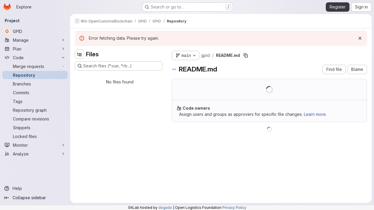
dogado (165, 207)
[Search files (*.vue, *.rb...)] (118, 66)
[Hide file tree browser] (79, 54)
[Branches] (35, 84)
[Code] (35, 57)
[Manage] (35, 40)
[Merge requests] (35, 66)
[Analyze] (35, 154)
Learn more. (315, 114)
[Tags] (35, 101)
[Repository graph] (35, 110)
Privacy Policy (234, 207)
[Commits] (35, 92)
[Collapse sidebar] (35, 198)
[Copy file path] (245, 55)
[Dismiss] (359, 38)
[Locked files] (35, 136)
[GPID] (35, 31)
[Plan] (35, 49)
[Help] (35, 188)
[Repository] (35, 75)
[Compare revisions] (35, 119)
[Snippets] (35, 127)
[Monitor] (35, 145)
